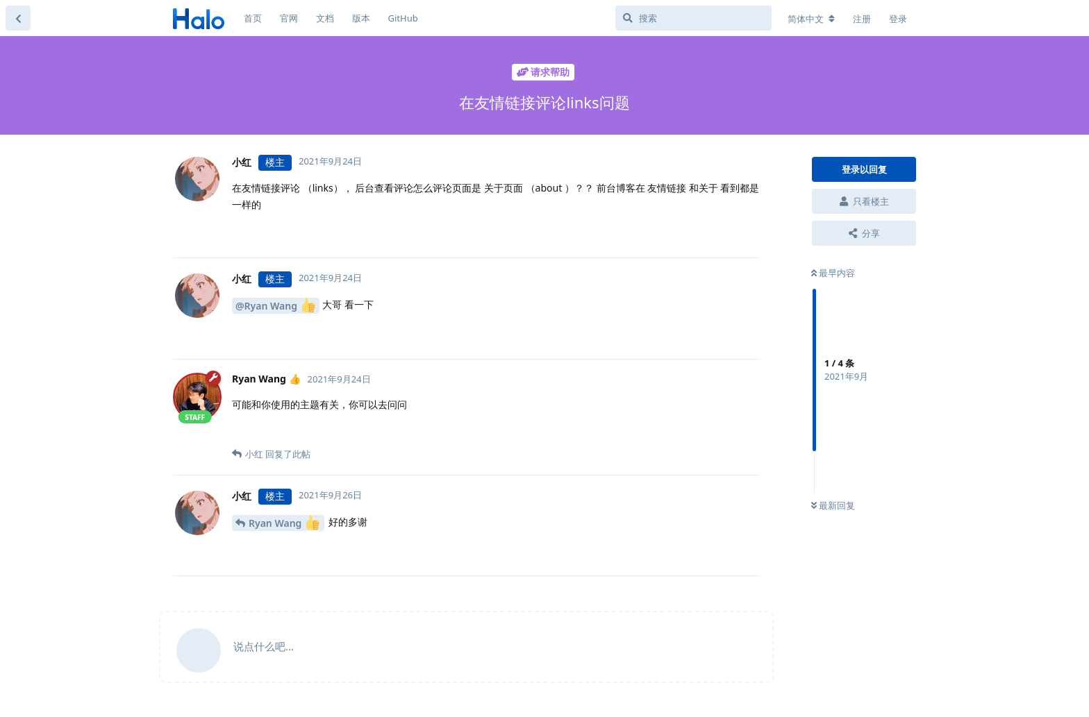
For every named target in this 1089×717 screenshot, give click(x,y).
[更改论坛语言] (811, 18)
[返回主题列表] (18, 18)
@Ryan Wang (275, 305)
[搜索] (693, 18)
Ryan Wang (284, 522)
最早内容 (833, 273)
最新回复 (833, 505)
